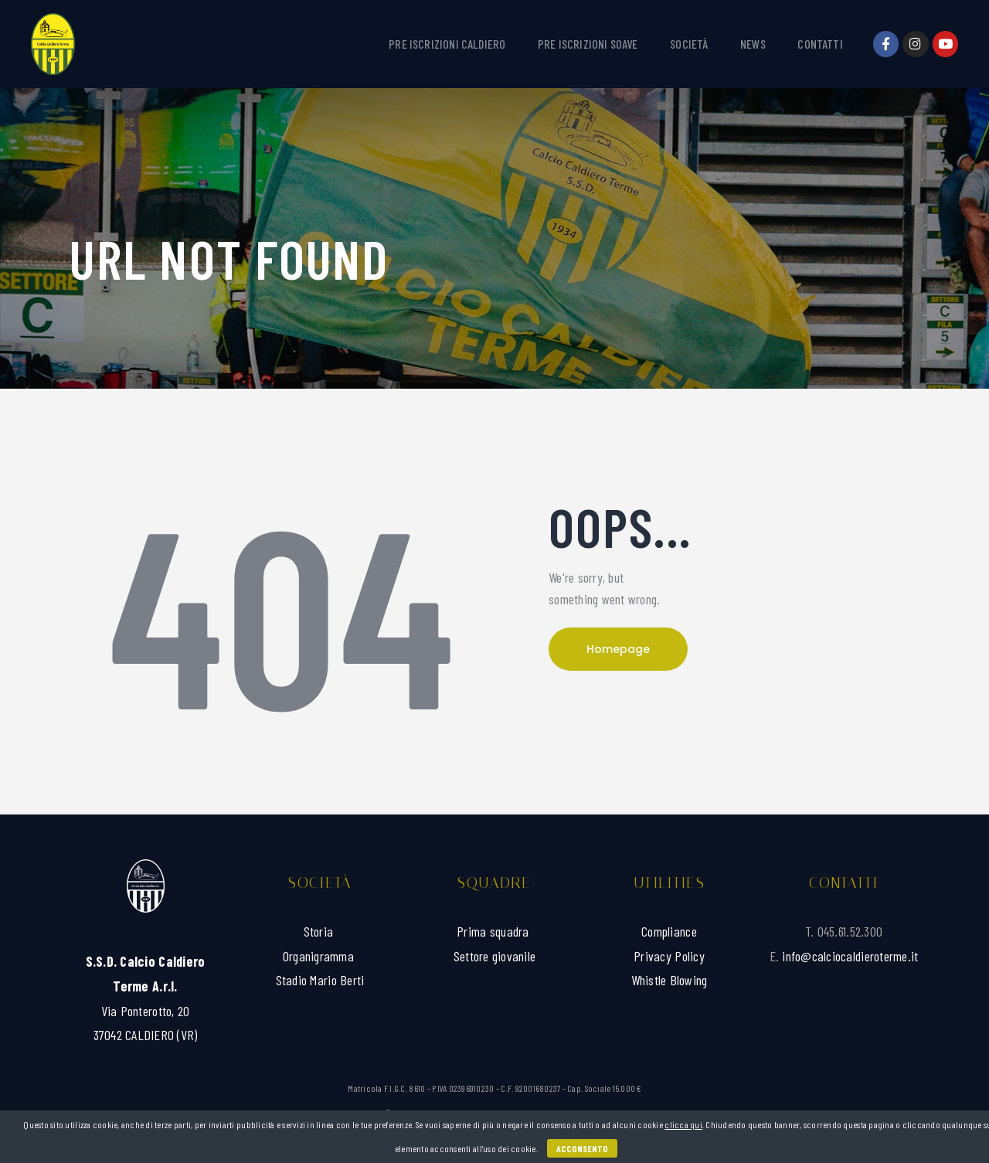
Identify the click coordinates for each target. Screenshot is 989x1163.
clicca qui (683, 1124)
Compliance (669, 931)
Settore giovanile (494, 955)
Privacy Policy (669, 955)
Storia (320, 931)
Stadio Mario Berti (320, 979)
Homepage (618, 649)
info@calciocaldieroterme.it (850, 955)
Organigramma (320, 955)
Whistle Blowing (669, 979)
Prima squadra (494, 931)
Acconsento (582, 1148)
